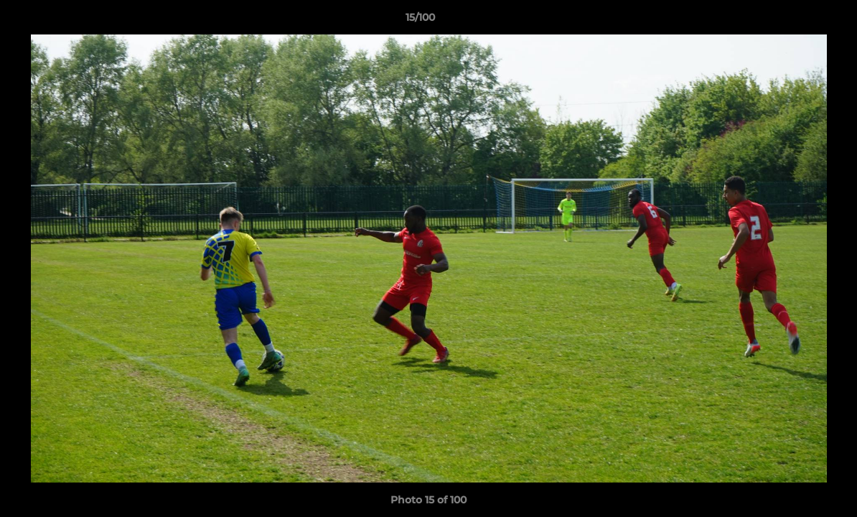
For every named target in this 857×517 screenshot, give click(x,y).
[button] (796, 20)
